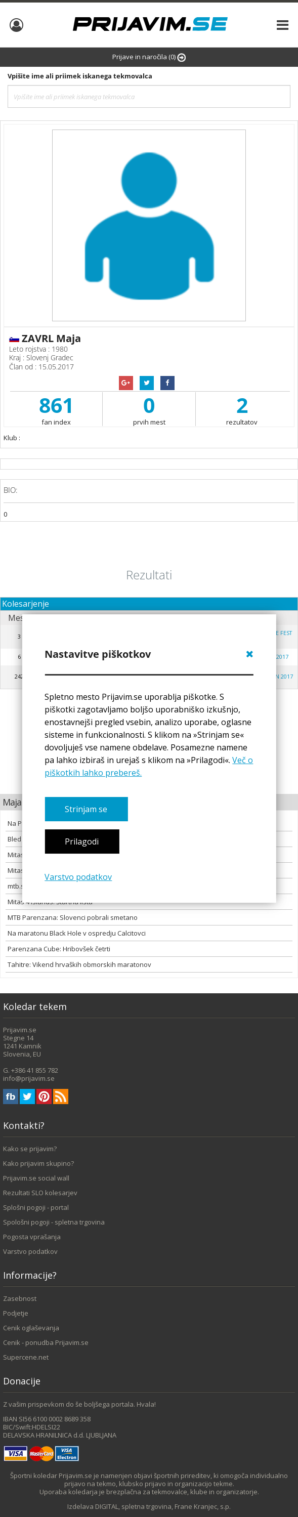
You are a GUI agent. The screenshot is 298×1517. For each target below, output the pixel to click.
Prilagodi (82, 842)
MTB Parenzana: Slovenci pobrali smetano (73, 917)
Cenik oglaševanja (31, 1327)
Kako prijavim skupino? (38, 1163)
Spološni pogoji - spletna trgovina (54, 1222)
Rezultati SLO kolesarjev (40, 1192)
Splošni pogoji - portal (36, 1207)
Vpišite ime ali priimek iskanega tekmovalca (80, 75)
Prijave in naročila (149, 57)
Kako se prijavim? (30, 1148)
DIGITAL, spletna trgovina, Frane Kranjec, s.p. (163, 1506)
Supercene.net (26, 1357)
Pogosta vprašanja (32, 1236)
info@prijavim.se (29, 1078)
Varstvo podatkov (78, 876)
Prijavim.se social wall (36, 1178)
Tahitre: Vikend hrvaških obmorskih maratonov (79, 964)
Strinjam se (86, 809)
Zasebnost (19, 1298)
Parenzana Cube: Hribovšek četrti (59, 948)
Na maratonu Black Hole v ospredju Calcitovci (77, 933)
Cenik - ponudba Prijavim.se (46, 1342)
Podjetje (15, 1313)
